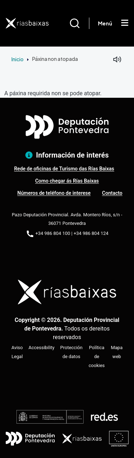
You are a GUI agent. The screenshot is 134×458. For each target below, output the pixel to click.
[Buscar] (79, 23)
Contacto (112, 193)
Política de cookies (97, 356)
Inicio (17, 59)
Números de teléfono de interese (54, 193)
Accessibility (42, 347)
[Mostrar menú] (124, 23)
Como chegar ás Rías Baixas (67, 181)
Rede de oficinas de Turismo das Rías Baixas (64, 169)
